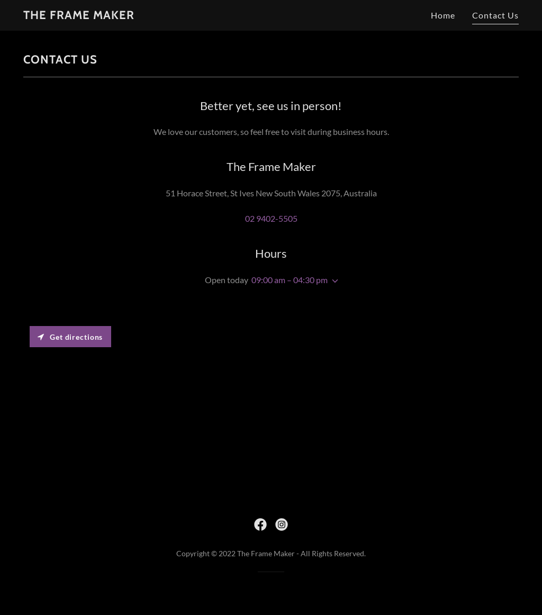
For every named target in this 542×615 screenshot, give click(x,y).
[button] (333, 281)
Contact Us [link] (495, 15)
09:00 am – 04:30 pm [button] (289, 280)
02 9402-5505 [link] (271, 218)
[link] (78, 16)
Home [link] (443, 15)
